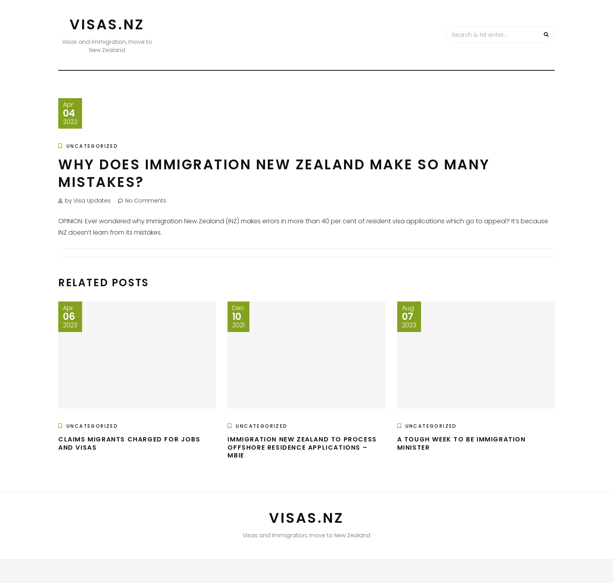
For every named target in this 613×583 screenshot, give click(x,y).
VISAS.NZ (107, 24)
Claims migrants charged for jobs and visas (129, 443)
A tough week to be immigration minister (461, 443)
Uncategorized (92, 146)
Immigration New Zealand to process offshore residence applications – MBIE (302, 447)
